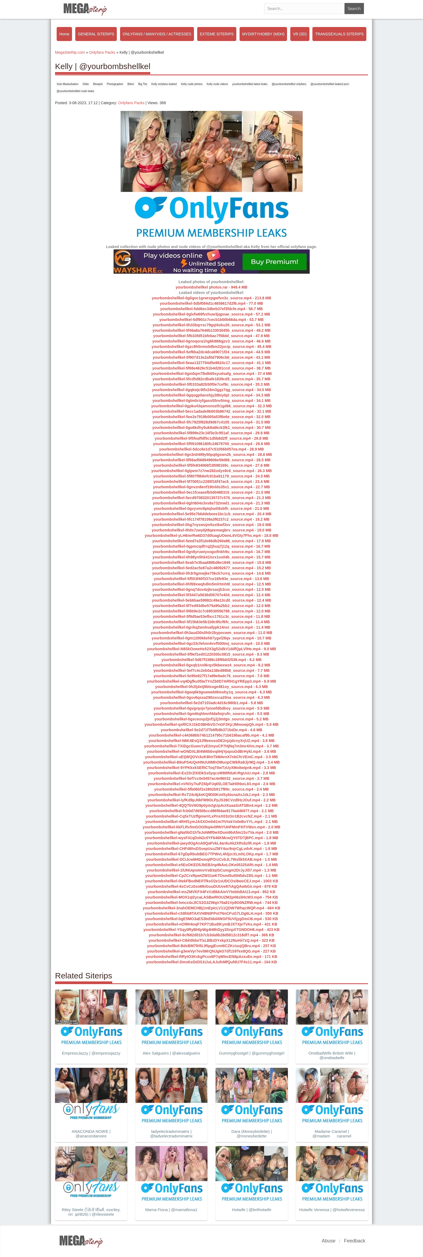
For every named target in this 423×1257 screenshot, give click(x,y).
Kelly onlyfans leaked (164, 84)
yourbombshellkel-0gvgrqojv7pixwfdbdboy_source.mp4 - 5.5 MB (211, 708)
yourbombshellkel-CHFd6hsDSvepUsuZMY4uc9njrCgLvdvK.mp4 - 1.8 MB (211, 848)
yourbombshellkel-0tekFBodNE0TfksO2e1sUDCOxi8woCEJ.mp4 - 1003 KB (211, 881)
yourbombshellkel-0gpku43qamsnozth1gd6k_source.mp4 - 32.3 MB (211, 406)
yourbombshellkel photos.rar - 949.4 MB (211, 287)
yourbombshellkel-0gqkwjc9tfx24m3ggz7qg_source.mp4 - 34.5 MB (211, 390)
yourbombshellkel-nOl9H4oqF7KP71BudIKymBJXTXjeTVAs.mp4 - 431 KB (211, 924)
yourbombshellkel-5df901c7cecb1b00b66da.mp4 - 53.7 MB (211, 319)
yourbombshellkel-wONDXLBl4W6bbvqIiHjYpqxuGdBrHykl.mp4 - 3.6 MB (211, 751)
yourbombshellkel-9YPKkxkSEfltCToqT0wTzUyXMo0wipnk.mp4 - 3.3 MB (211, 767)
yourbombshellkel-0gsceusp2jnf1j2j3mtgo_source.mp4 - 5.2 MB (211, 719)
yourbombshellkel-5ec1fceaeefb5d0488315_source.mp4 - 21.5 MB (211, 492)
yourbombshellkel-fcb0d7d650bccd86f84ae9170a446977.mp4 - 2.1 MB (211, 811)
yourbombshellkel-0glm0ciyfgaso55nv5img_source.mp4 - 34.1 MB (211, 400)
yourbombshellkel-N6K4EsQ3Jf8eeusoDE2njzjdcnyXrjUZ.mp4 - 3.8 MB (211, 740)
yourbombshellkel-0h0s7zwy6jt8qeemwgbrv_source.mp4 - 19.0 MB (211, 530)
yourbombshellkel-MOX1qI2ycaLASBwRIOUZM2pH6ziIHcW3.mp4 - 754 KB (211, 897)
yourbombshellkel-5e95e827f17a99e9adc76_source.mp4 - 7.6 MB (211, 676)
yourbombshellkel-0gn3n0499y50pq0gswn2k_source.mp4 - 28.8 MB (211, 454)
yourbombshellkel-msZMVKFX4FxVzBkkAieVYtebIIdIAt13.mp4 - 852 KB (211, 892)
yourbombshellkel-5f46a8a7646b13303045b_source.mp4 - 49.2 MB (211, 330)
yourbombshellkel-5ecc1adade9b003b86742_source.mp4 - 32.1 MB (211, 411)
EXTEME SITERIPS (217, 34)
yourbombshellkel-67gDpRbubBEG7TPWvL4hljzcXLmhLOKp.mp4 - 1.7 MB (211, 854)
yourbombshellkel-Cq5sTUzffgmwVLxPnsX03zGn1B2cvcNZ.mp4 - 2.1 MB (211, 816)
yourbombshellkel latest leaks (250, 84)
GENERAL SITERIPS (96, 34)
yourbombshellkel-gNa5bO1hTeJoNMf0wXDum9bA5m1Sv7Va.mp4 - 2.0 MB (211, 832)
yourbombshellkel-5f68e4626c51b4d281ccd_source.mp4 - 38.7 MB (211, 368)
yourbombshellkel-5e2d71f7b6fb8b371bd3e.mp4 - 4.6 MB (211, 730)
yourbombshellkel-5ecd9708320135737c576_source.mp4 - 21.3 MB (211, 498)
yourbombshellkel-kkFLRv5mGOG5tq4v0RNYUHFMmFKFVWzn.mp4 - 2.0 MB (211, 827)
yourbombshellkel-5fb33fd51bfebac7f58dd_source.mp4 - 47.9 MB (211, 336)
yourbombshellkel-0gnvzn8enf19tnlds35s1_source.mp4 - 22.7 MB (211, 487)
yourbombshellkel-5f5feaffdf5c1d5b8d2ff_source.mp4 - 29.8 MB (211, 438)
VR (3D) (300, 34)
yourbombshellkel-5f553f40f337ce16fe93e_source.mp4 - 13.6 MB (211, 579)
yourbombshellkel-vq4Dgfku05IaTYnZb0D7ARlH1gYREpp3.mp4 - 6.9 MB (211, 681)
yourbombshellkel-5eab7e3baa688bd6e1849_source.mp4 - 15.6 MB (211, 562)
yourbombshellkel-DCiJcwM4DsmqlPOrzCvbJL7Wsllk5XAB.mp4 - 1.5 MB (211, 859)
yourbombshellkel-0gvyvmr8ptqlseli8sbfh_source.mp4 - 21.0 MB (211, 508)
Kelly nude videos (217, 84)
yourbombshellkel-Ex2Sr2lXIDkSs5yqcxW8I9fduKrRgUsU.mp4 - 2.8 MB (211, 773)
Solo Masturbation (68, 84)
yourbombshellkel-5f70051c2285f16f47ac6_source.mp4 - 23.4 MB (211, 481)
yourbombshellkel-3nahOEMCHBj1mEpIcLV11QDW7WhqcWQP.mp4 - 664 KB (211, 908)
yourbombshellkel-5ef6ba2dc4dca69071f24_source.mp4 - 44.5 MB (211, 352)
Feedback (354, 1241)
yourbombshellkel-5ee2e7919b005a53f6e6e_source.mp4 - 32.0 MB (211, 417)
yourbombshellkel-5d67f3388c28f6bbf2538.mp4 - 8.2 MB (211, 660)
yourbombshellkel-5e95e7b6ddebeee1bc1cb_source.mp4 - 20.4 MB (211, 514)
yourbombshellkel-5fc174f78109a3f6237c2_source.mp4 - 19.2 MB (211, 519)
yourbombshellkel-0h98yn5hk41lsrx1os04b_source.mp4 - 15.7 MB (211, 557)
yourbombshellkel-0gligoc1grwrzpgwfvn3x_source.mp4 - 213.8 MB (211, 298)
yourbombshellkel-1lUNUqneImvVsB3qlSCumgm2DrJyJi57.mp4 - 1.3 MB (212, 870)
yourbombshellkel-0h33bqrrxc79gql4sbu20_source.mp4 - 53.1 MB (212, 325)
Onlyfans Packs (131, 103)
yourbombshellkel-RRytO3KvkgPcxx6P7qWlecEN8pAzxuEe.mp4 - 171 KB (211, 956)
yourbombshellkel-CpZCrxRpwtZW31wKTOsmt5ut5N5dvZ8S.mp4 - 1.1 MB (211, 875)
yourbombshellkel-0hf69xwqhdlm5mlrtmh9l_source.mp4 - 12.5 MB (211, 584)
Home (64, 34)
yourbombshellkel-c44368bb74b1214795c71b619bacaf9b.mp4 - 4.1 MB (211, 735)
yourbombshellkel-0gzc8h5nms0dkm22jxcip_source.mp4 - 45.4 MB (211, 346)
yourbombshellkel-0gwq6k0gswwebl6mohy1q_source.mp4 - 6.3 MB (211, 692)
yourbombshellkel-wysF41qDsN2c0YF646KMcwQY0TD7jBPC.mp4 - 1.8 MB (211, 838)
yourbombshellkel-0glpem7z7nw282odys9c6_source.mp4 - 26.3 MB (211, 471)
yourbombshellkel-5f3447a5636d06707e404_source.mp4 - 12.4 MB (211, 595)
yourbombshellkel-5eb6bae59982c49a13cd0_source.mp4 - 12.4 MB (211, 600)
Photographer (115, 84)
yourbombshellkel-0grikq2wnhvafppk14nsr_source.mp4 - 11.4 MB (211, 627)
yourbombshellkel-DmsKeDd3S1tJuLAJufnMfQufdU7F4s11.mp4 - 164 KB (211, 962)
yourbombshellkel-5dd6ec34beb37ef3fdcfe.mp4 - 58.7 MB (211, 309)
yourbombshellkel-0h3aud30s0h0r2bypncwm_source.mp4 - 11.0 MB (211, 633)
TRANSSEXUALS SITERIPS (339, 34)
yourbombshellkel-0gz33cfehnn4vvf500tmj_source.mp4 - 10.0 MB (211, 643)
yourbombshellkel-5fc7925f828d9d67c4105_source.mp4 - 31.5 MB (211, 422)
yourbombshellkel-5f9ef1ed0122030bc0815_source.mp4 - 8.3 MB (211, 654)
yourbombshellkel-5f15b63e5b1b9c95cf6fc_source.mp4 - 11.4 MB (211, 622)
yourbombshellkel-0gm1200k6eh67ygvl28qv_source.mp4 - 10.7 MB (211, 638)
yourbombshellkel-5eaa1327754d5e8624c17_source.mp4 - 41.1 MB (211, 363)
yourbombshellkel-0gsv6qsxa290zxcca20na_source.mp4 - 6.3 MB (211, 697)
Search (354, 8)
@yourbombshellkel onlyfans (289, 84)
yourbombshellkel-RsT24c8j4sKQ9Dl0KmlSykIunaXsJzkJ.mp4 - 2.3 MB (211, 794)
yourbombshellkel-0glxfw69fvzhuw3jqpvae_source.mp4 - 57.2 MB (211, 314)
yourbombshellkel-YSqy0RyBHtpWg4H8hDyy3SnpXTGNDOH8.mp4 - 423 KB (212, 929)
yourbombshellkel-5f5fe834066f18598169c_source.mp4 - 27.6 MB (211, 465)
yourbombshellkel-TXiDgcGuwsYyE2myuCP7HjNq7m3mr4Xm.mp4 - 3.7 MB (211, 746)
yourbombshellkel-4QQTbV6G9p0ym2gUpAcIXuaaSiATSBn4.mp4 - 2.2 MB (211, 805)
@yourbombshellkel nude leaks (75, 91)
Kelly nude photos (192, 84)
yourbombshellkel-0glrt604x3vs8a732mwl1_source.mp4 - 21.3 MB (211, 503)
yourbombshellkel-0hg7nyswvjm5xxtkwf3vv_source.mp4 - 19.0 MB (211, 525)
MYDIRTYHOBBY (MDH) (263, 34)
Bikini (131, 84)
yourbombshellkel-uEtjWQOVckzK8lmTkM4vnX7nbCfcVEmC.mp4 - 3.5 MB (211, 757)
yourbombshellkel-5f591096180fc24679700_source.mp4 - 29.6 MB (211, 444)
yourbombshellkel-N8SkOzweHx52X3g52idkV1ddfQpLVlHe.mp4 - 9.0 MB (211, 649)
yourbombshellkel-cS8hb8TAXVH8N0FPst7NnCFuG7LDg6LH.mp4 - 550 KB (211, 913)
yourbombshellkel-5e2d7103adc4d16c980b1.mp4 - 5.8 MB (211, 703)
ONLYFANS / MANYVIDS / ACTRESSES (157, 34)
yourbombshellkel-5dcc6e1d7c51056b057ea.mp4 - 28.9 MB (211, 449)
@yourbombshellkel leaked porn (330, 84)
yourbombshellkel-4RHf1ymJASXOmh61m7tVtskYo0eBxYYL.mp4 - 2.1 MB (211, 821)
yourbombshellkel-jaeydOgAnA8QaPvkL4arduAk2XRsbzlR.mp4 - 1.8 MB (211, 843)
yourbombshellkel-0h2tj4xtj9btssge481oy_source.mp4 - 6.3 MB (211, 687)
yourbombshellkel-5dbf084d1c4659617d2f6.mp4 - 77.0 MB (211, 303)
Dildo (86, 84)
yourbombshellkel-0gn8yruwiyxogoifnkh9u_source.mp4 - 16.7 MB (211, 552)
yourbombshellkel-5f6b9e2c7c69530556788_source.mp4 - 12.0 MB (211, 611)
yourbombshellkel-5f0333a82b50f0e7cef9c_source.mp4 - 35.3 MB (211, 384)
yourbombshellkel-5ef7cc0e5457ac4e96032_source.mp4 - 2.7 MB (212, 778)
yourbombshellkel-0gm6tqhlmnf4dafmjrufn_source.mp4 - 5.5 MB (212, 713)
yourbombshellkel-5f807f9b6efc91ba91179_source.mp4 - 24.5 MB (211, 476)
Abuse (328, 1241)
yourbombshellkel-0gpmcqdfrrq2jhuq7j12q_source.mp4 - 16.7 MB (211, 546)
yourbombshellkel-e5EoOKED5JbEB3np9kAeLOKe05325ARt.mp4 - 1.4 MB (211, 865)
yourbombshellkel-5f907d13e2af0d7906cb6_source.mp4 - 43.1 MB (211, 357)
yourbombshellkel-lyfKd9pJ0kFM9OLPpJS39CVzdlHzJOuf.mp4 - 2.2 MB (211, 800)
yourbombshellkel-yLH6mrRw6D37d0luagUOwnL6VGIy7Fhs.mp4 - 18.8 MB (211, 535)
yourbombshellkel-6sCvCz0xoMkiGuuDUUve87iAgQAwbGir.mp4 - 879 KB (211, 886)
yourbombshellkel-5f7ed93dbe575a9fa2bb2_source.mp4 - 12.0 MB (211, 606)
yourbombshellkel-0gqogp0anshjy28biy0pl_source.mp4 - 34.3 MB (211, 395)
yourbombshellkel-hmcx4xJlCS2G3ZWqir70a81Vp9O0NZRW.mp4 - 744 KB (211, 902)
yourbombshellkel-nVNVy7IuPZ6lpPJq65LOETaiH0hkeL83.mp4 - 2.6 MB (211, 784)
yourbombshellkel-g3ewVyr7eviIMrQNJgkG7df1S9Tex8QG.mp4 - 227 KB (211, 951)
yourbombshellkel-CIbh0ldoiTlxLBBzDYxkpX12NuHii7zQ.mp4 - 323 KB (211, 940)
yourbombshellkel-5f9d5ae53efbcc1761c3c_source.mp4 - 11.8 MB (211, 616)
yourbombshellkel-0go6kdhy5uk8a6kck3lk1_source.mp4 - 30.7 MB (211, 427)
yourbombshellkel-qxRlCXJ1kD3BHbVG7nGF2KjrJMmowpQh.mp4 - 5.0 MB (211, 724)
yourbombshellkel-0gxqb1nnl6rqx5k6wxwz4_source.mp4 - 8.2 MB (211, 665)
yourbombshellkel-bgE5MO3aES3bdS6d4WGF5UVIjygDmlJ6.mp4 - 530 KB (211, 919)
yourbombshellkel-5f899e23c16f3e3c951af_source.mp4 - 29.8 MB (211, 433)
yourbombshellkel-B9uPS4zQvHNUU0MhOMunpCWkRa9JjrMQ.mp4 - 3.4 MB (211, 762)
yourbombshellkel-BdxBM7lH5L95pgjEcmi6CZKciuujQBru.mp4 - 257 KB (211, 946)
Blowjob (98, 84)
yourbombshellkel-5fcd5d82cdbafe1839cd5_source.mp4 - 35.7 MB (211, 379)
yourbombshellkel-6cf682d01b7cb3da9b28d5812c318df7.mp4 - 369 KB (211, 935)
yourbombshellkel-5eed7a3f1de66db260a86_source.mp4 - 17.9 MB (211, 541)
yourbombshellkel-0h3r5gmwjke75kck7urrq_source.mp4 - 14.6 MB (211, 573)
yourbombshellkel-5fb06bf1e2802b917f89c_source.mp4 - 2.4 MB (211, 789)
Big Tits (142, 84)
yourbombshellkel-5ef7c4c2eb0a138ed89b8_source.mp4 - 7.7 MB (211, 670)
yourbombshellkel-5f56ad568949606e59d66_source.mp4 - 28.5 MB (211, 460)
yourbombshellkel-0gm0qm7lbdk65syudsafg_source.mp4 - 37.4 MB (211, 373)
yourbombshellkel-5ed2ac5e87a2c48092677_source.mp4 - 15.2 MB (211, 568)
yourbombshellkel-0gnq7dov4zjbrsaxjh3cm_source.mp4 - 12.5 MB (211, 589)
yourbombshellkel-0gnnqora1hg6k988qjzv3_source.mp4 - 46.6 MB (211, 341)
